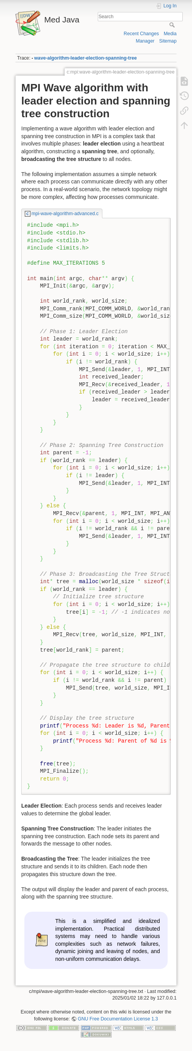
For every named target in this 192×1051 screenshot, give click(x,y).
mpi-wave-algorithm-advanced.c (65, 213)
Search (173, 24)
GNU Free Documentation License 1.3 (118, 1019)
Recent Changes (141, 33)
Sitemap (168, 41)
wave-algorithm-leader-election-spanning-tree (85, 58)
